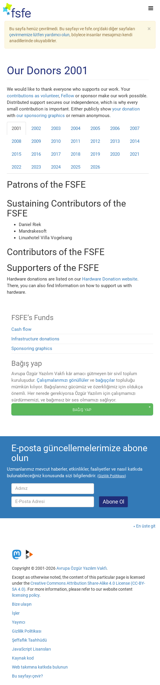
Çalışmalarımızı (52, 380)
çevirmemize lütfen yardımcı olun (39, 34)
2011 (75, 141)
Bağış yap (82, 409)
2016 (36, 154)
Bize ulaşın (22, 604)
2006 (115, 128)
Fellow (67, 95)
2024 (56, 167)
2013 (115, 141)
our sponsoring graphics (40, 115)
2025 (75, 167)
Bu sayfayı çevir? (27, 676)
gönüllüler (79, 380)
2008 (16, 141)
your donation (126, 109)
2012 (95, 141)
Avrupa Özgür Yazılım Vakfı (81, 568)
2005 (95, 128)
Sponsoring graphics (31, 348)
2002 (36, 128)
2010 (56, 141)
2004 (75, 128)
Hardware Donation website (109, 279)
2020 (115, 154)
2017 (56, 154)
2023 (36, 167)
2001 (16, 128)
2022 (16, 167)
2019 (95, 154)
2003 (56, 128)
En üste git (146, 526)
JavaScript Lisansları (31, 649)
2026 (95, 167)
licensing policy (25, 595)
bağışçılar (105, 380)
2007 (134, 128)
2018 (75, 154)
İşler (16, 613)
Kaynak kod (23, 658)
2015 (16, 154)
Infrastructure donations (35, 339)
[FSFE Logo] (17, 10)
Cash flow (21, 329)
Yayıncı (18, 622)
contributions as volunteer (33, 95)
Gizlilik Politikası (26, 631)
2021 (134, 154)
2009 (36, 141)
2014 (134, 141)
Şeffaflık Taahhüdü (29, 640)
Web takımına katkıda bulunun (40, 667)
